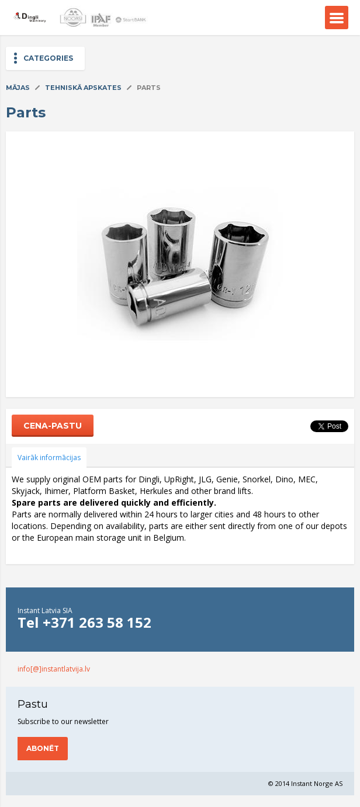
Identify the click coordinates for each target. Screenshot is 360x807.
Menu (336, 17)
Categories (48, 58)
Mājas (18, 88)
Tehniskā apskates (83, 88)
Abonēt (42, 748)
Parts (149, 88)
